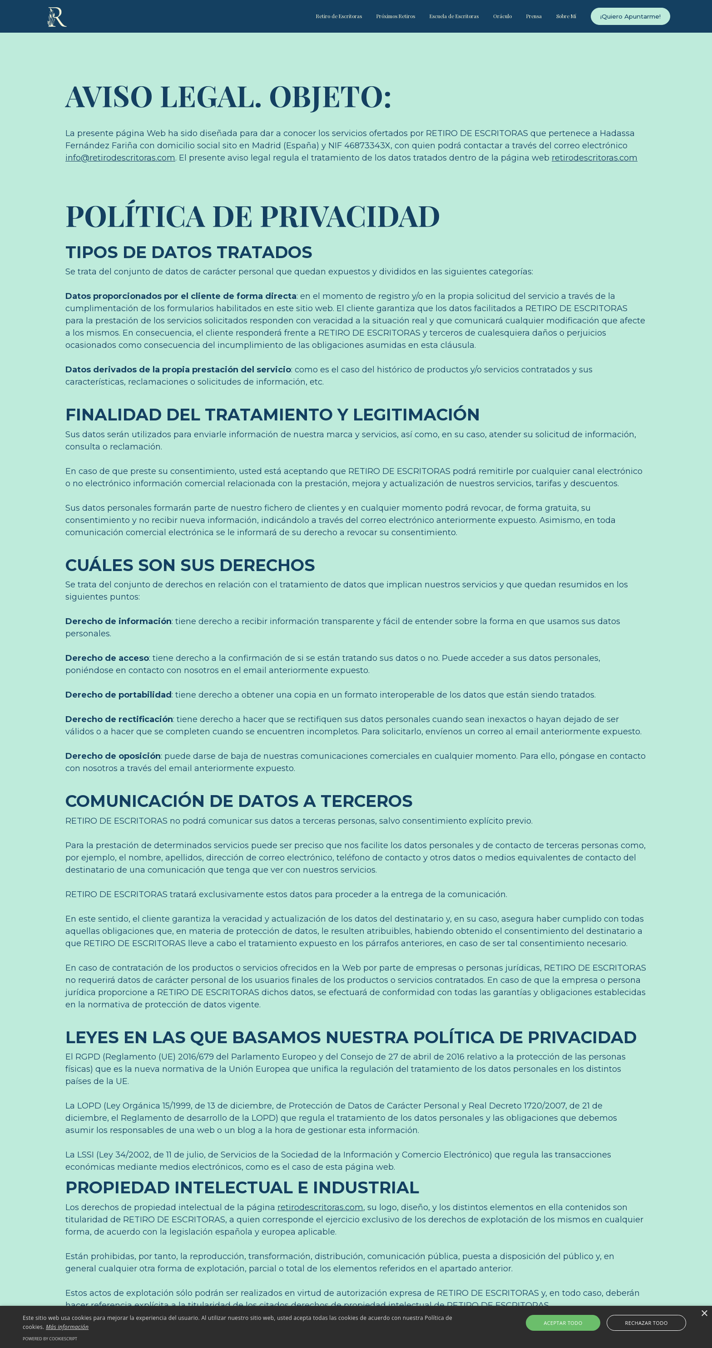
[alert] (356, 1327)
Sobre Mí (566, 16)
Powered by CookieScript (50, 1339)
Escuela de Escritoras (454, 16)
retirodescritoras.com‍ (595, 158)
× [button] (704, 1313)
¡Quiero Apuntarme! (630, 16)
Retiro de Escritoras (339, 16)
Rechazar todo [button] (636, 1322)
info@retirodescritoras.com (120, 158)
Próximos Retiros (395, 16)
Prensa (534, 16)
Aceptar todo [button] (573, 1322)
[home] (57, 16)
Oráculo (502, 16)
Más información (68, 1327)
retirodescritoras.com (320, 1207)
